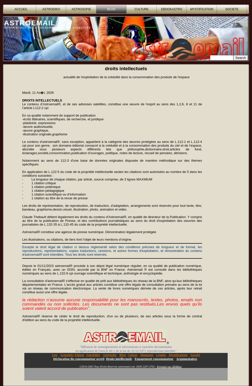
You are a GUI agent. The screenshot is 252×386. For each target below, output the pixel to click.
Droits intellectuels (119, 359)
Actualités (67, 355)
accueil (21, 9)
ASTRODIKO (51, 9)
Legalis (161, 355)
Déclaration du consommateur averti (78, 359)
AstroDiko (93, 355)
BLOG (111, 9)
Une (54, 355)
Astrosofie (109, 355)
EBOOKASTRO (171, 9)
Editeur (79, 355)
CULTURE (142, 9)
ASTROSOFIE (81, 9)
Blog (122, 355)
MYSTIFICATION (201, 9)
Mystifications (178, 355)
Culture (133, 355)
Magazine (146, 355)
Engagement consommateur (154, 359)
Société (195, 355)
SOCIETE (232, 9)
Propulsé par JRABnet (169, 366)
